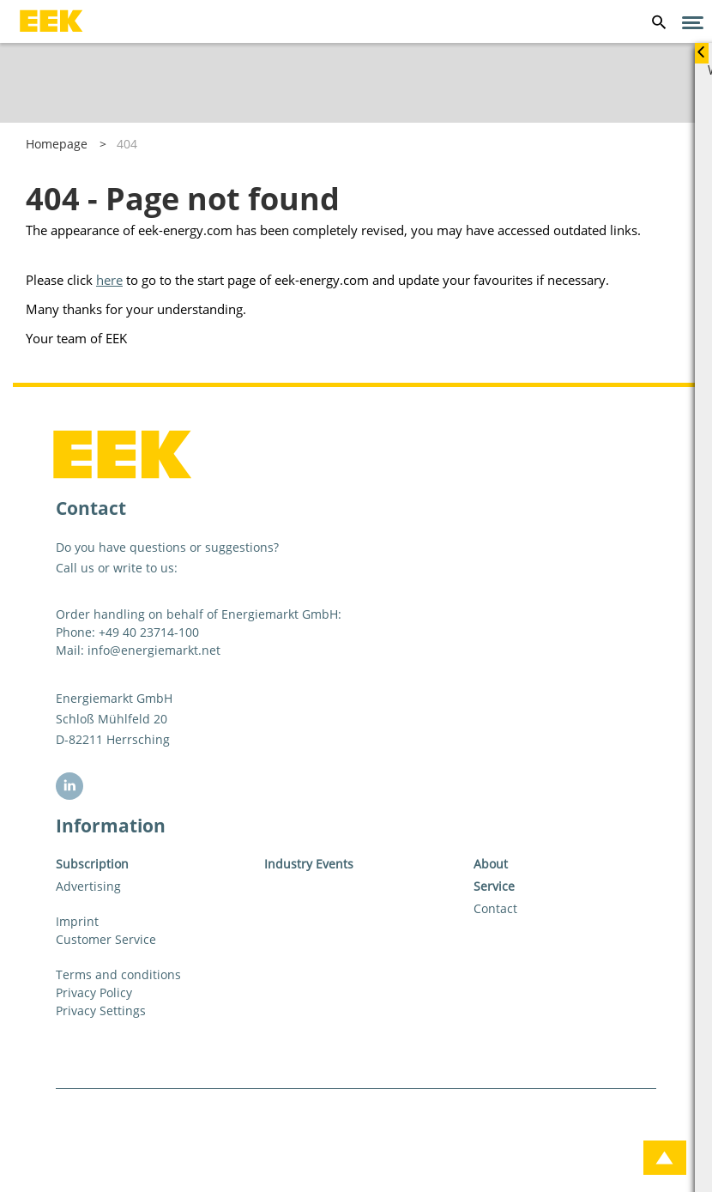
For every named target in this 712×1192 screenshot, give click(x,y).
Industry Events (308, 864)
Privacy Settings (101, 1010)
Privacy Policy (94, 992)
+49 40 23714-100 (149, 632)
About (491, 864)
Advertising (88, 886)
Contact (495, 908)
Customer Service (106, 939)
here (109, 279)
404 (127, 144)
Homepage (56, 144)
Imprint (77, 921)
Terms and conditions (118, 974)
